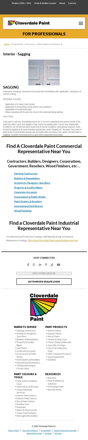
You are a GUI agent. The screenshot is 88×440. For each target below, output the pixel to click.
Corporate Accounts (25, 192)
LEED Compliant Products (59, 353)
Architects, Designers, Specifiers (32, 182)
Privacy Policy (13, 430)
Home (6, 44)
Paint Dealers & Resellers (28, 201)
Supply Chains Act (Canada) (65, 430)
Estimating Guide (56, 386)
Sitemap (58, 433)
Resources (30, 44)
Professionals (17, 44)
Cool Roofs (22, 348)
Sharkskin (21, 407)
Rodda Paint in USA (34, 433)
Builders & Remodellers (27, 178)
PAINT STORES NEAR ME (44, 273)
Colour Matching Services (24, 391)
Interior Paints (54, 330)
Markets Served (25, 327)
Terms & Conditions (30, 430)
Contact (72, 3)
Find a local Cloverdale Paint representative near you (53, 240)
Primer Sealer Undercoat (59, 342)
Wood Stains (54, 336)
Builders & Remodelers (27, 339)
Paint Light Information (27, 415)
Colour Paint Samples (26, 413)
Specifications (54, 389)
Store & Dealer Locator (45, 3)
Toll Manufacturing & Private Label (26, 367)
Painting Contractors (26, 173)
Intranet (48, 433)
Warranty (52, 377)
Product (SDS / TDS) (21, 3)
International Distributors (28, 206)
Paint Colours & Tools (25, 375)
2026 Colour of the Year (27, 386)
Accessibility (46, 430)
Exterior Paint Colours (27, 398)
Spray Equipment (56, 356)
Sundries (52, 359)
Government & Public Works (30, 196)
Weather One (23, 404)
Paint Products (56, 327)
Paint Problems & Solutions (48, 44)
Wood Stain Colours (26, 401)
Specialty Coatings (56, 345)
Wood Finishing (23, 210)
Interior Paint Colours (26, 395)
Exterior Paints (54, 333)
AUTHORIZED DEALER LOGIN (44, 281)
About (62, 3)
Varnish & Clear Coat (57, 339)
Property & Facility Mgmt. (28, 187)
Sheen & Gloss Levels (27, 410)
